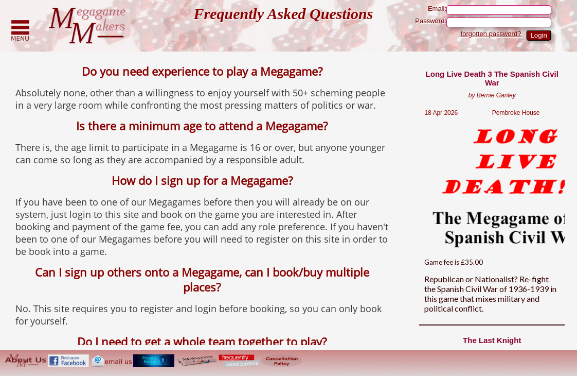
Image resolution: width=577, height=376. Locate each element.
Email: (489, 10)
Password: (483, 22)
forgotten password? (491, 34)
